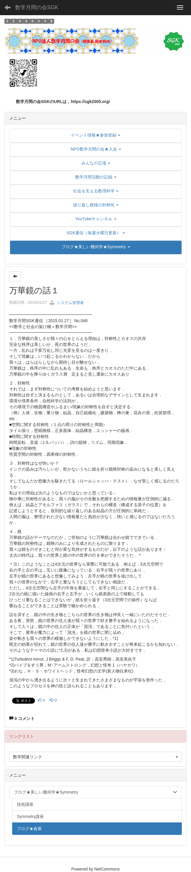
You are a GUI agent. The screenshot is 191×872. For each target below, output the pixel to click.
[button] (96, 247)
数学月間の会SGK (36, 7)
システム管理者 (66, 302)
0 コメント (22, 718)
